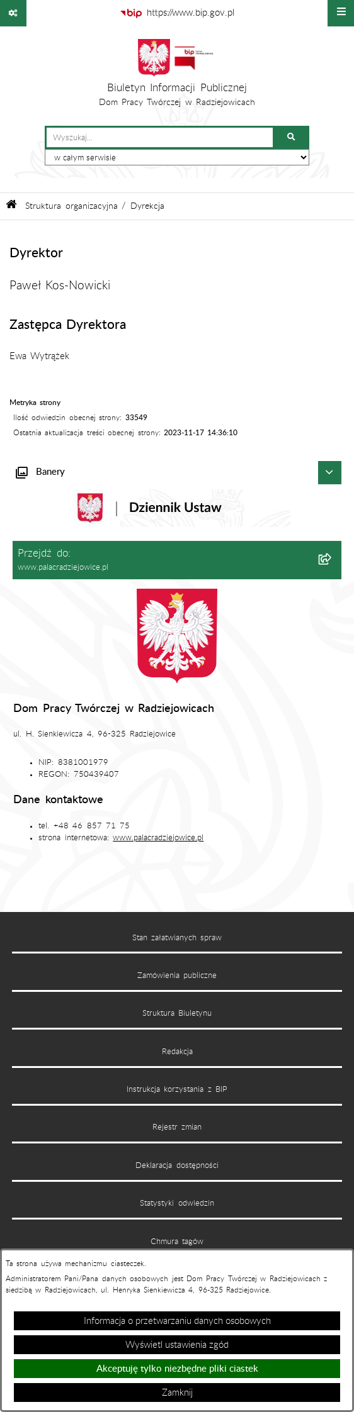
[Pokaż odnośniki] (13, 13)
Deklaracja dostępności (176, 1165)
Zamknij (177, 1393)
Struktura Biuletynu (177, 1013)
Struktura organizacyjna (71, 206)
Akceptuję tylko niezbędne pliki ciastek (177, 1369)
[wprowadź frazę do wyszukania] (160, 138)
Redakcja (177, 1051)
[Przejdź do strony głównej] (177, 76)
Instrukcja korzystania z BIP (177, 1089)
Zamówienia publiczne (177, 975)
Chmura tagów (177, 1241)
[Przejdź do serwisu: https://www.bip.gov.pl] (177, 13)
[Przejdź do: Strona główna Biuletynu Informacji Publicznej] (11, 205)
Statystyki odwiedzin (177, 1203)
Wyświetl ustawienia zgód (177, 1345)
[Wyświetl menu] (341, 13)
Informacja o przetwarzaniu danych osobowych (177, 1321)
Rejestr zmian (177, 1127)
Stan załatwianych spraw (177, 938)
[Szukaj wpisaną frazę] (292, 138)
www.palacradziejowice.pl (158, 838)
